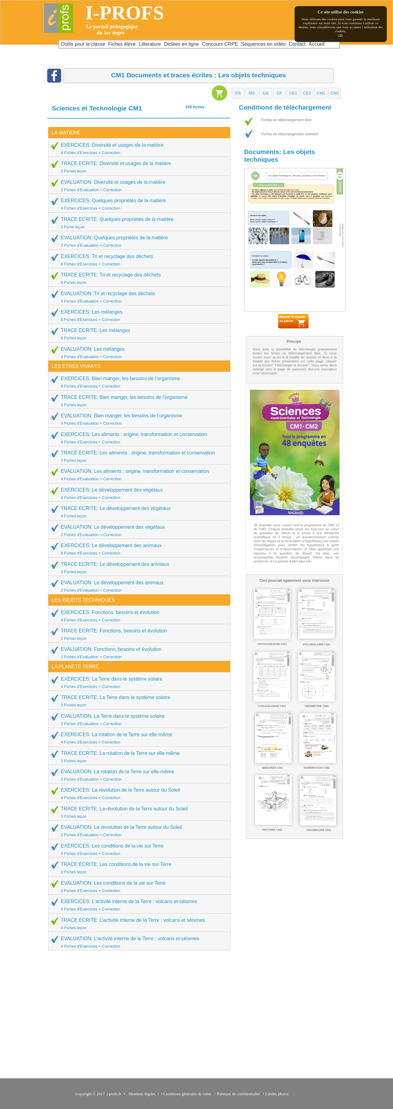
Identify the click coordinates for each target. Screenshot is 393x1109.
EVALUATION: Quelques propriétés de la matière (137, 241)
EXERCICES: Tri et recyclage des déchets (137, 259)
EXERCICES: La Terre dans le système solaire (137, 682)
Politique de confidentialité (238, 1094)
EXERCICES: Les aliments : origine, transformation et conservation (137, 437)
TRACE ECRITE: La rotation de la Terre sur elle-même (137, 756)
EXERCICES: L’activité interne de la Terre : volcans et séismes (137, 904)
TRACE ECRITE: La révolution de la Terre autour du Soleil (137, 812)
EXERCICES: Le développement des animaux (137, 549)
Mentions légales (140, 1094)
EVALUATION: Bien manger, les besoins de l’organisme (137, 419)
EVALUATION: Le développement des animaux (137, 586)
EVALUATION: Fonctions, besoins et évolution (137, 652)
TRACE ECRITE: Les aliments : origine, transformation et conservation (137, 456)
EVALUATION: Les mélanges (137, 352)
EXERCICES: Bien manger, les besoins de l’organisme (137, 382)
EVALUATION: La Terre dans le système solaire (137, 719)
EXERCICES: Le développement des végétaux (137, 493)
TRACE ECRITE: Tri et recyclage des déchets (137, 278)
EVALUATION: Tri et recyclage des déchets (137, 297)
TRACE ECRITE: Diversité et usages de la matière (137, 166)
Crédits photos (277, 1094)
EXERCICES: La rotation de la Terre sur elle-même (137, 738)
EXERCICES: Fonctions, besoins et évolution (137, 615)
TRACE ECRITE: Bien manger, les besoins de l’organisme (137, 400)
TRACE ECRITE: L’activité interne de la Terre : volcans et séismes (137, 923)
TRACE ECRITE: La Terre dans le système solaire (137, 700)
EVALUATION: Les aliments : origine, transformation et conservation (137, 474)
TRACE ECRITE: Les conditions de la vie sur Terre (137, 867)
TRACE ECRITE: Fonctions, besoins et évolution (137, 634)
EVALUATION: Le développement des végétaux (137, 530)
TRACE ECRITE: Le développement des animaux (137, 567)
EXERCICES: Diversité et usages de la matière (137, 148)
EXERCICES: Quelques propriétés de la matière (137, 204)
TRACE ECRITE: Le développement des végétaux (137, 511)
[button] (238, 93)
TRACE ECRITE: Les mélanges (137, 333)
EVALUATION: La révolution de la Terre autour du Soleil (137, 830)
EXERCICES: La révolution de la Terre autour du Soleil (137, 793)
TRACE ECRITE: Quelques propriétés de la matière (137, 222)
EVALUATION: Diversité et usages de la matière (137, 185)
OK (340, 35)
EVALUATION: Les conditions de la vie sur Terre (137, 886)
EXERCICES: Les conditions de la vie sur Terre (137, 849)
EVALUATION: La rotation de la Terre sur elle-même (137, 775)
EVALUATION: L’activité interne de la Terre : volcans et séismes (137, 942)
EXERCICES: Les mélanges (137, 315)
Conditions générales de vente (187, 1094)
